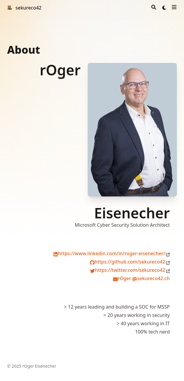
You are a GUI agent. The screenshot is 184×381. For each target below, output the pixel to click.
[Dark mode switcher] (164, 7)
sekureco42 (28, 7)
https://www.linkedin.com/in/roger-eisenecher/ (109, 253)
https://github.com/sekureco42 (127, 261)
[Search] (153, 7)
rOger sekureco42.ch (141, 278)
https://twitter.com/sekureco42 (127, 270)
